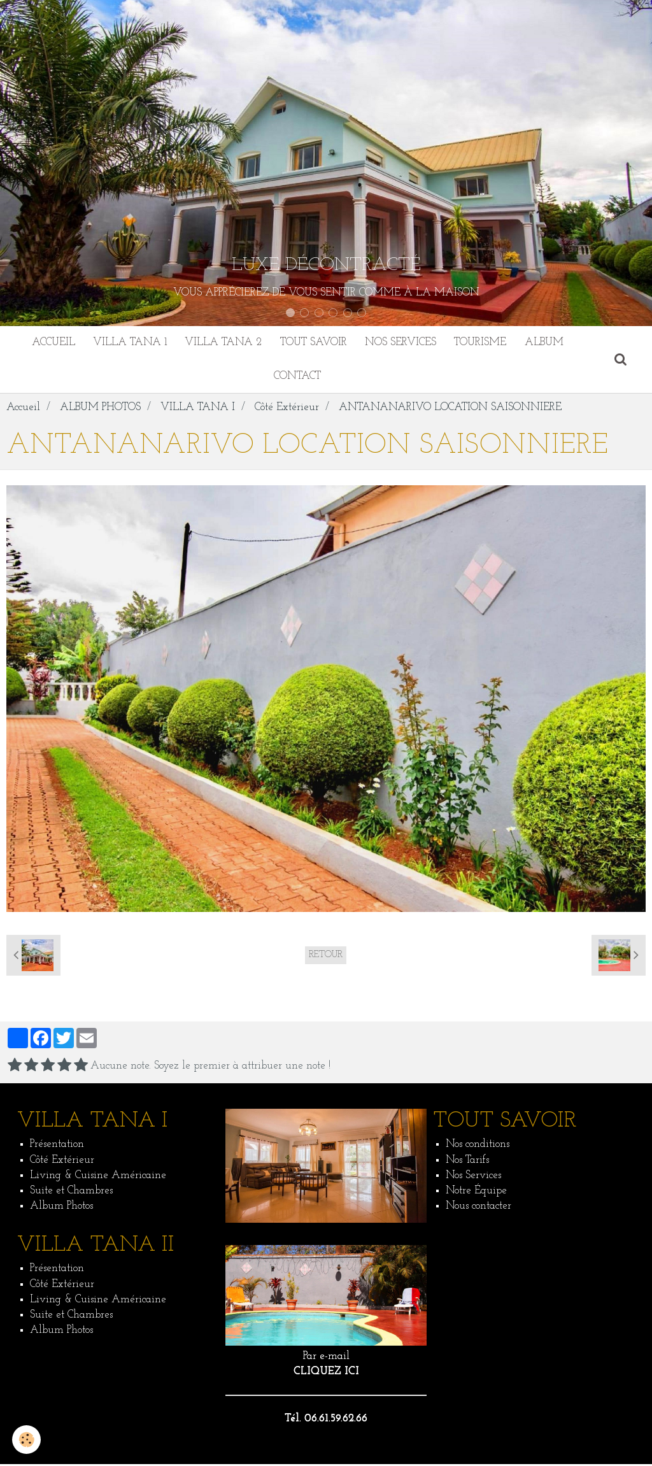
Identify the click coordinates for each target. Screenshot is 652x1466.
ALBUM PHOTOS (100, 409)
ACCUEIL (50, 343)
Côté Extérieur (287, 409)
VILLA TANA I (197, 409)
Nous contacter (478, 1208)
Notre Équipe (476, 1193)
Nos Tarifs (467, 1161)
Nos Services (473, 1177)
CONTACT (297, 377)
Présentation (57, 1146)
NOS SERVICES (401, 343)
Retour (326, 957)
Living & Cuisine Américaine (98, 1177)
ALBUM (547, 343)
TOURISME (483, 343)
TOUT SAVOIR (313, 343)
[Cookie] (27, 1439)
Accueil (23, 409)
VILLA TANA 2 (222, 343)
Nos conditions (477, 1146)
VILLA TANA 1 (128, 343)
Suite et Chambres (71, 1193)
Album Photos (61, 1208)
